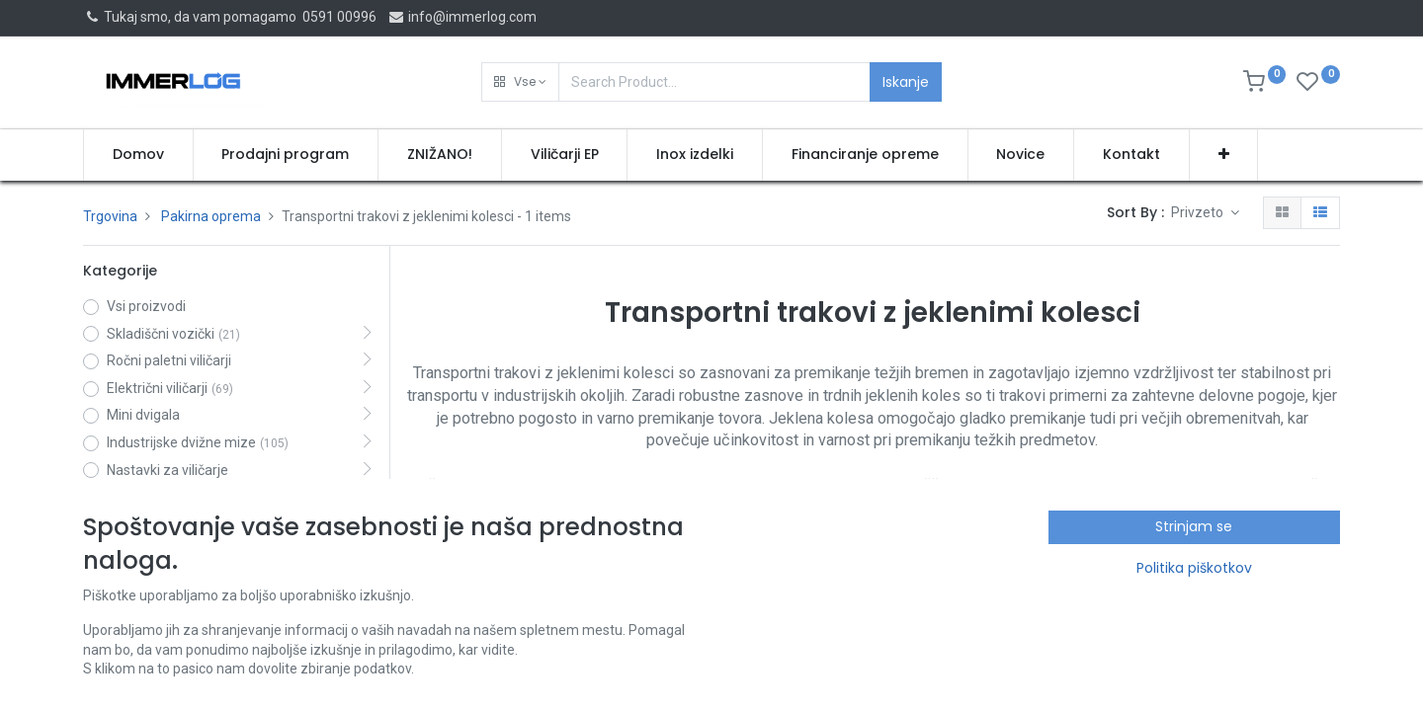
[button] (520, 82)
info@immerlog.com (462, 17)
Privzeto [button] (1198, 212)
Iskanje (905, 82)
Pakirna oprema (211, 216)
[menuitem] (138, 155)
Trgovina (110, 216)
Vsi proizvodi (146, 306)
